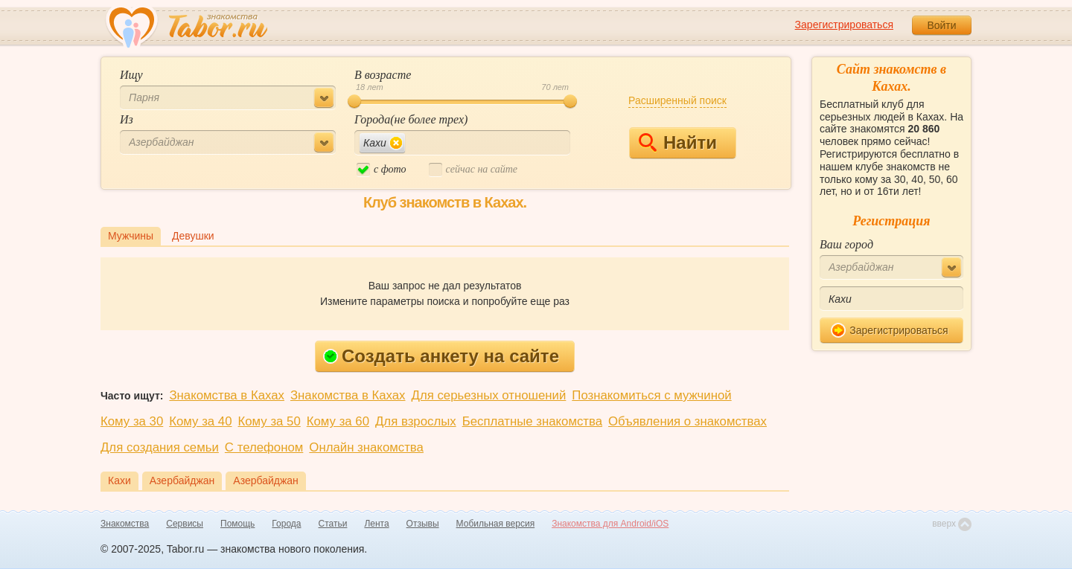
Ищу (131, 74)
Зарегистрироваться (844, 24)
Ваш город (846, 244)
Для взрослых (415, 421)
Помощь (237, 523)
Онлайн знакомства (366, 447)
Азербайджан (182, 480)
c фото (381, 170)
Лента (376, 523)
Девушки (193, 236)
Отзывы (422, 523)
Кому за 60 (338, 421)
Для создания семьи (159, 447)
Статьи (333, 523)
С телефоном (264, 447)
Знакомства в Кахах (226, 395)
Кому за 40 (200, 421)
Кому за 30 (131, 421)
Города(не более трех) (411, 119)
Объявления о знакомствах (687, 421)
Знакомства (124, 523)
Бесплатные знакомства (532, 421)
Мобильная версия (495, 523)
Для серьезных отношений (489, 395)
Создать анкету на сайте (441, 356)
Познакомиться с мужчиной (651, 395)
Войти (941, 25)
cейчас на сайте (473, 170)
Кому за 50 (269, 421)
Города (286, 523)
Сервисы (184, 523)
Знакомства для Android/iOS (610, 523)
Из (126, 119)
